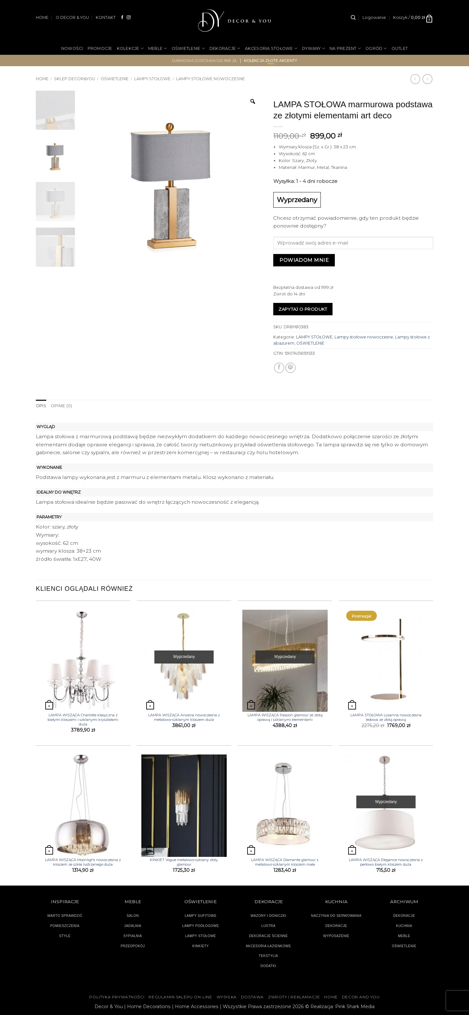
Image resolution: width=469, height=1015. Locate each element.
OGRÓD (376, 48)
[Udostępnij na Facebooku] (279, 368)
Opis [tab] (41, 405)
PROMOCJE (100, 48)
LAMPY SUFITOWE (201, 916)
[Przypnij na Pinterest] (290, 368)
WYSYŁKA (227, 997)
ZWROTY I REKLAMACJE (294, 997)
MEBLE (157, 48)
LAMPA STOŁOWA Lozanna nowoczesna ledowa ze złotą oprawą (385, 717)
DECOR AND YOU (361, 997)
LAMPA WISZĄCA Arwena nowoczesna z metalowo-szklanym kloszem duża (184, 717)
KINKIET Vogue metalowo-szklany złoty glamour (184, 862)
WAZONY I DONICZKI (268, 916)
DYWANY (313, 48)
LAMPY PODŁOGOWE (200, 926)
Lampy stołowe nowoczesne (210, 78)
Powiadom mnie (304, 260)
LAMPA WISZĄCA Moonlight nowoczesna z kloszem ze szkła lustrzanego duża (83, 862)
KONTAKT (106, 17)
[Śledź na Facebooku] (122, 17)
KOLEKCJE (130, 48)
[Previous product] (427, 79)
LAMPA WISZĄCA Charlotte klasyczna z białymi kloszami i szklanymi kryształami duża (83, 720)
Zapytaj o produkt (302, 309)
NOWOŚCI (72, 48)
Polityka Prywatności (116, 997)
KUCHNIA (404, 926)
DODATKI (268, 966)
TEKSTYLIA (268, 956)
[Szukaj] (353, 17)
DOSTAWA (252, 997)
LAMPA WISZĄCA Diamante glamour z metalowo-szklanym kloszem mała (285, 862)
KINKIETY (200, 946)
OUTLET (399, 48)
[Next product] (415, 79)
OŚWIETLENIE (188, 48)
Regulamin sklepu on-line (180, 997)
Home (42, 78)
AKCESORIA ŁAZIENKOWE (268, 946)
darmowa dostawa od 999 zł (204, 60)
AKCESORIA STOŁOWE (271, 48)
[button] (374, 17)
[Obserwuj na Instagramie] (129, 17)
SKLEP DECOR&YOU (74, 78)
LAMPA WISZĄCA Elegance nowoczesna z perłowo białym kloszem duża (386, 862)
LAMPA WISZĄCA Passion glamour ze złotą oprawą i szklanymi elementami (285, 717)
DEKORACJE (224, 48)
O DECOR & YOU (72, 17)
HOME (42, 17)
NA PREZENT (345, 48)
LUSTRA (269, 926)
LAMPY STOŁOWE (152, 78)
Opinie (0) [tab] (61, 405)
